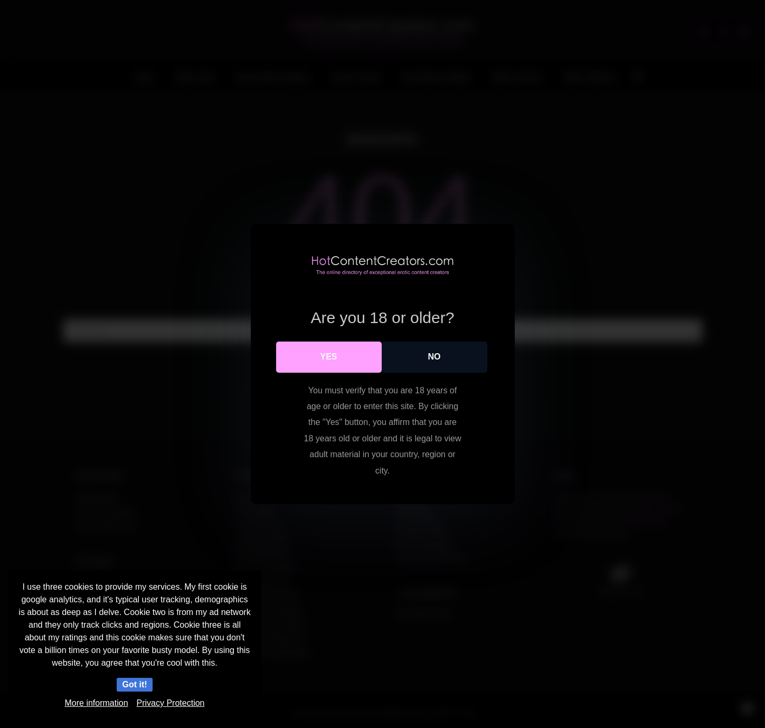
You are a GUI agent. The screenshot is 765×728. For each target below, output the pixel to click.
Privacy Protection (171, 702)
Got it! (134, 684)
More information (96, 702)
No (434, 356)
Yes (328, 356)
